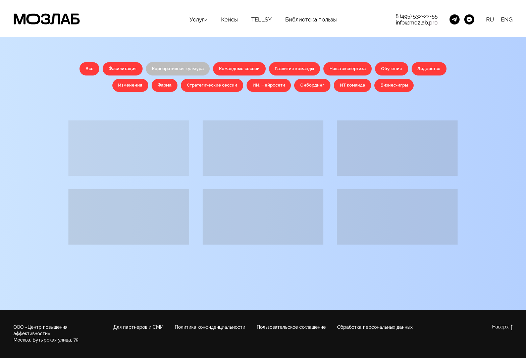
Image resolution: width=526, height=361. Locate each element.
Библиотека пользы (311, 19)
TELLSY (261, 19)
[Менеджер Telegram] (455, 19)
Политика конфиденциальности (210, 329)
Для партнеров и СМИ (138, 329)
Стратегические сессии (230, 87)
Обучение (421, 69)
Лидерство (102, 87)
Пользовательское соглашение (291, 329)
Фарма (179, 87)
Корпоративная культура (193, 69)
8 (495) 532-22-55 (417, 16)
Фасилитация (134, 69)
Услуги (199, 19)
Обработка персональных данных (375, 329)
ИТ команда (377, 87)
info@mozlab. (412, 22)
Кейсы (229, 19)
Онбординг (335, 87)
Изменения (142, 87)
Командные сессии (258, 69)
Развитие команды (317, 69)
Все (98, 69)
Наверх (502, 330)
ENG (507, 19)
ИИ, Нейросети (290, 87)
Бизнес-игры (422, 87)
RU (490, 19)
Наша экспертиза (374, 69)
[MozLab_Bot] (469, 19)
